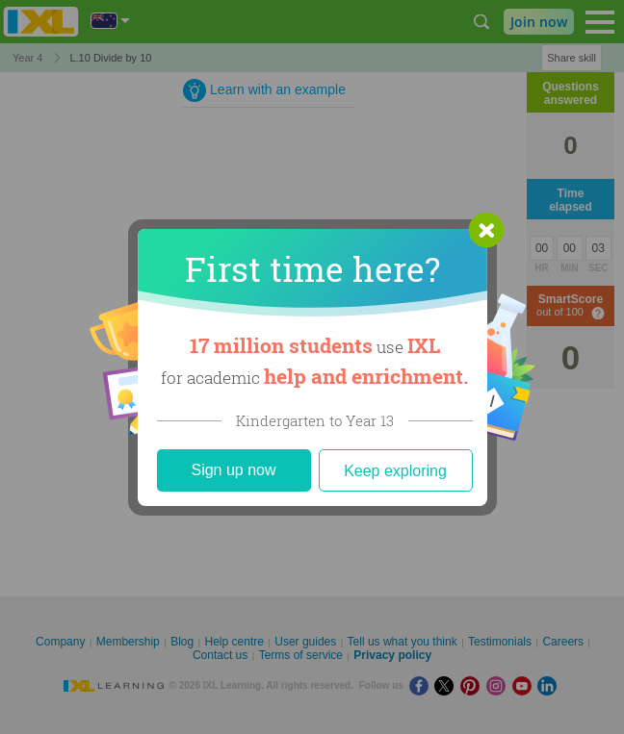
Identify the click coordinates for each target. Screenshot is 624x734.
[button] (486, 230)
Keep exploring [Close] (395, 471)
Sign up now (233, 470)
